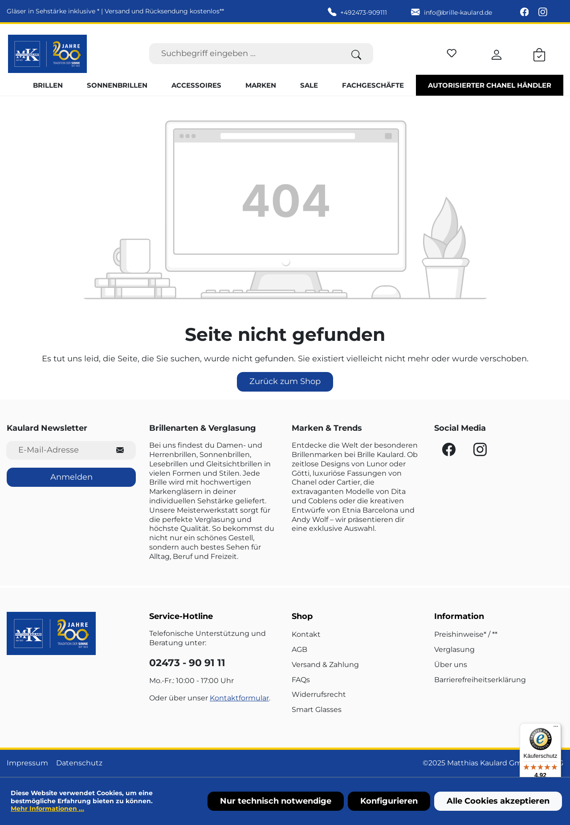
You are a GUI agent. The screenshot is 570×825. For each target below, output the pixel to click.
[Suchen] (356, 53)
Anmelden (71, 477)
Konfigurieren (389, 801)
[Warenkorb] (539, 53)
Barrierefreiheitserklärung (480, 679)
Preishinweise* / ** (465, 634)
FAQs (301, 679)
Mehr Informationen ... (47, 808)
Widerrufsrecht (319, 694)
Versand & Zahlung (325, 664)
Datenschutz (79, 763)
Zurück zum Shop (285, 381)
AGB (299, 649)
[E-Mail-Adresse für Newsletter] (55, 450)
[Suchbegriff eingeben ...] (244, 53)
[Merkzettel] (451, 52)
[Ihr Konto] (496, 53)
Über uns (450, 664)
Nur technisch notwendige (275, 801)
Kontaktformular (239, 698)
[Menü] (555, 728)
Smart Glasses (317, 709)
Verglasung (454, 649)
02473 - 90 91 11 (187, 662)
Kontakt (306, 634)
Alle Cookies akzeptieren (498, 801)
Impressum (27, 763)
